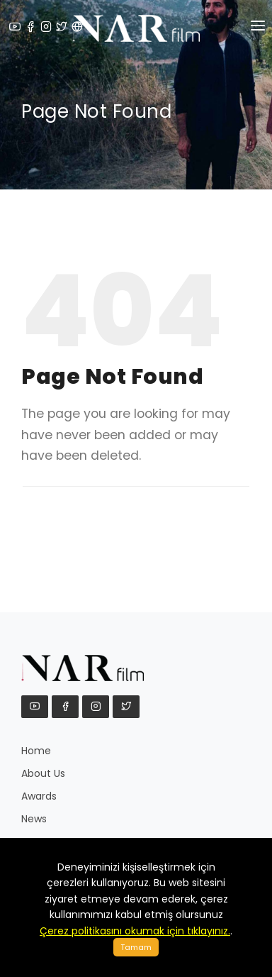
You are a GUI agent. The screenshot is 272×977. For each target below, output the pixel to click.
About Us (43, 773)
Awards (39, 796)
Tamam (136, 947)
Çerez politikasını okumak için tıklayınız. (135, 931)
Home (36, 751)
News (34, 819)
